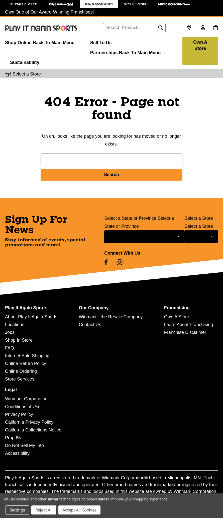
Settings (17, 510)
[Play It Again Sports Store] (99, 4)
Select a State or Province (130, 218)
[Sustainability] (24, 62)
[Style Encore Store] (136, 4)
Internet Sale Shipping (27, 355)
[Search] (161, 29)
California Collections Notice (33, 429)
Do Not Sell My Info (24, 445)
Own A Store (200, 45)
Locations (14, 324)
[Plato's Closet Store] (24, 4)
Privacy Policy (19, 414)
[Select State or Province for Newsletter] (144, 236)
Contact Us (90, 324)
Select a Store (199, 218)
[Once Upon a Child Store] (61, 4)
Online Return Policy (25, 363)
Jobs (10, 332)
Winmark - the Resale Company (111, 316)
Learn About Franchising (188, 324)
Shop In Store (19, 340)
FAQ (9, 347)
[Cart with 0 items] (215, 28)
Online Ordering (21, 371)
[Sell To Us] (101, 42)
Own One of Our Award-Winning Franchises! (49, 12)
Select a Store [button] (27, 74)
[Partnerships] (128, 52)
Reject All (43, 510)
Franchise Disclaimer (185, 332)
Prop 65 (13, 437)
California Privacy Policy (29, 422)
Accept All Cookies (79, 510)
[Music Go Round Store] (174, 4)
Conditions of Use (23, 406)
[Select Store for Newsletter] (201, 236)
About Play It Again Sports (31, 316)
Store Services (19, 379)
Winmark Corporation (26, 398)
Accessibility (17, 453)
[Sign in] (203, 28)
